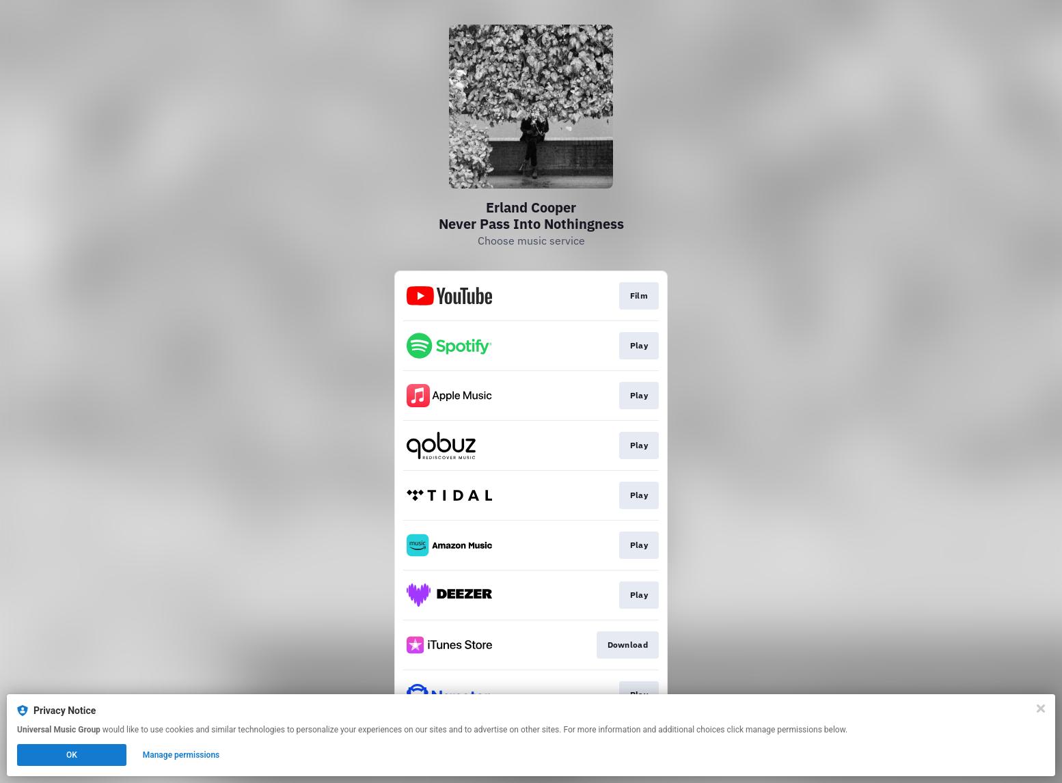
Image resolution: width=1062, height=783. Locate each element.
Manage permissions (181, 755)
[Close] (1041, 708)
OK (71, 755)
